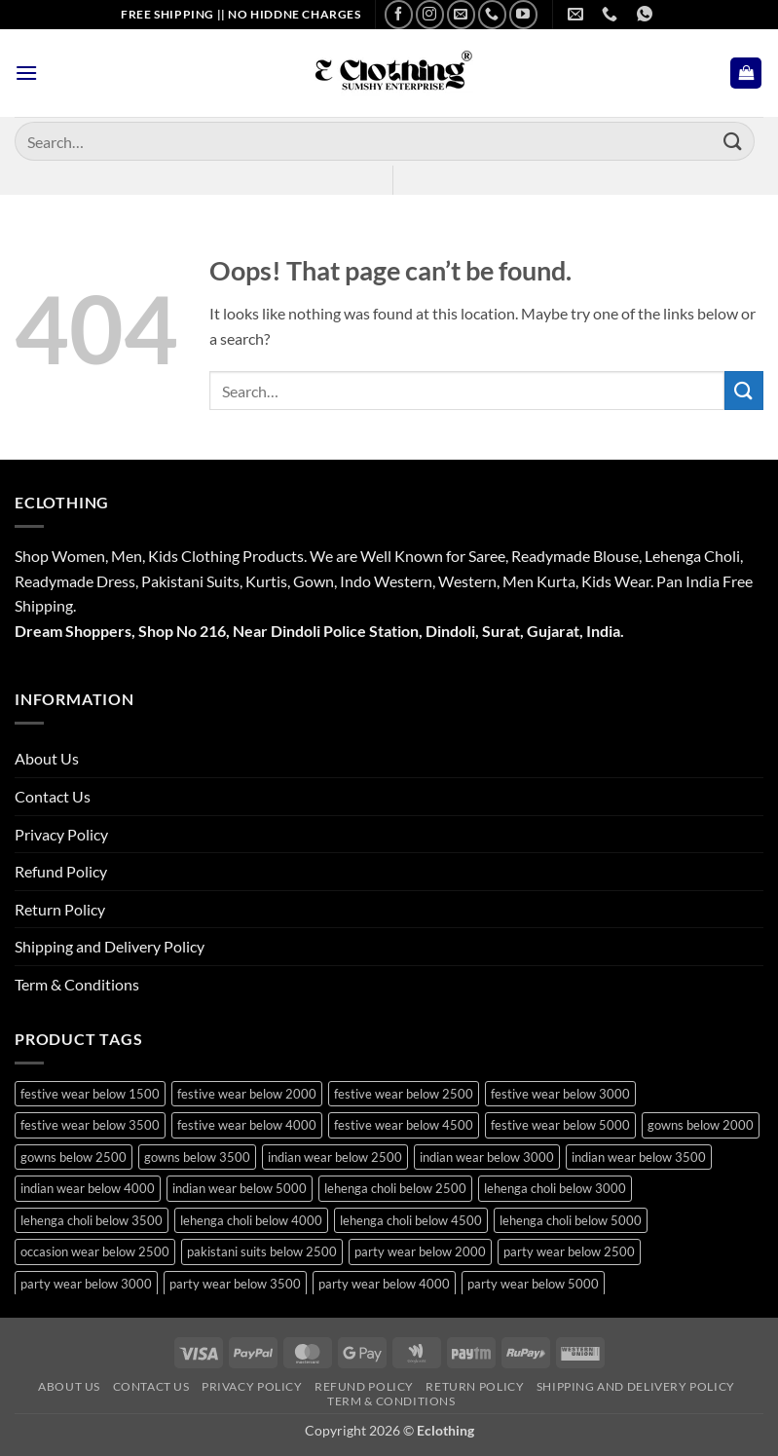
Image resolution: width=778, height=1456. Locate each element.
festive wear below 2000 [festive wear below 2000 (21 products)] (246, 1093)
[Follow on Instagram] (430, 14)
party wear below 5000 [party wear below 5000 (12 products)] (533, 1283)
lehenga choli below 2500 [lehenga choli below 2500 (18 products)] (395, 1188)
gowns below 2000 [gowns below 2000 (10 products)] (701, 1125)
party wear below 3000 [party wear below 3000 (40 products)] (86, 1283)
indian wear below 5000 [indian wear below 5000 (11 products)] (239, 1188)
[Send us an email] (461, 14)
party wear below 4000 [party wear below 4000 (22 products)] (384, 1283)
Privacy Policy (61, 834)
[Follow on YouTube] (523, 14)
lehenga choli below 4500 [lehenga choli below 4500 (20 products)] (411, 1220)
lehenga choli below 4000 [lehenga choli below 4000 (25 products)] (251, 1220)
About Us (47, 758)
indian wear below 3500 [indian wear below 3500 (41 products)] (639, 1157)
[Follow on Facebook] (399, 14)
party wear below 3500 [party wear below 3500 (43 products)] (235, 1283)
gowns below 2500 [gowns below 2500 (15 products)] (73, 1157)
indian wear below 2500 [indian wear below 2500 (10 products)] (335, 1157)
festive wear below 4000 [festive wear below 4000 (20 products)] (246, 1125)
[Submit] (733, 141)
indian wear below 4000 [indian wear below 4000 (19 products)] (87, 1188)
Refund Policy (61, 871)
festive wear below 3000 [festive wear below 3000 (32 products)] (560, 1093)
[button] (26, 72)
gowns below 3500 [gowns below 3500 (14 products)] (197, 1157)
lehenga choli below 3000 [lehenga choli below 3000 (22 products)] (555, 1188)
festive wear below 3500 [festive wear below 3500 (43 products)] (90, 1125)
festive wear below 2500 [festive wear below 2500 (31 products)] (403, 1093)
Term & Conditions (77, 984)
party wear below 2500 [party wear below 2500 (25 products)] (569, 1251)
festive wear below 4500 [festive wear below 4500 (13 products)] (403, 1125)
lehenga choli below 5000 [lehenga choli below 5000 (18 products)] (571, 1220)
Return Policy (60, 909)
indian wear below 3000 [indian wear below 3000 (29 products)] (487, 1157)
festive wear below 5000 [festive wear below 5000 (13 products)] (560, 1125)
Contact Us (53, 796)
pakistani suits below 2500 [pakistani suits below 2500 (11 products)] (262, 1251)
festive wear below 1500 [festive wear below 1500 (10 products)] (90, 1093)
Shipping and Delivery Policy (109, 946)
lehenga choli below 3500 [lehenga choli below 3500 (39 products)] (91, 1220)
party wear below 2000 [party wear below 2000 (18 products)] (420, 1251)
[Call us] (492, 14)
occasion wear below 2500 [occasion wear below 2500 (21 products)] (94, 1251)
